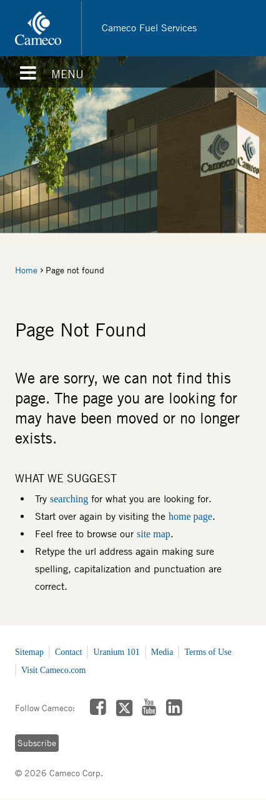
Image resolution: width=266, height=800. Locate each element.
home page (190, 516)
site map (153, 534)
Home (26, 270)
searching (69, 499)
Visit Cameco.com (53, 670)
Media (162, 652)
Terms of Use (207, 652)
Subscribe (36, 743)
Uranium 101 (116, 652)
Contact (68, 652)
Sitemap (29, 652)
